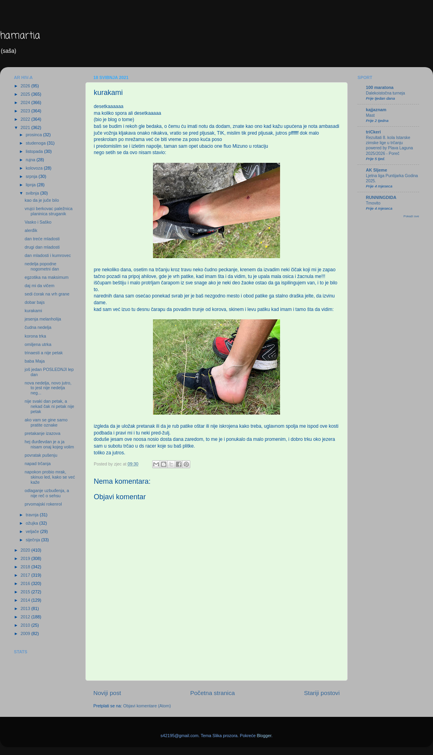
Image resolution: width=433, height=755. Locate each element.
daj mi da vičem (39, 285)
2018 (26, 566)
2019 (26, 558)
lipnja (31, 184)
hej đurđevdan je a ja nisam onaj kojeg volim (49, 444)
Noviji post (107, 692)
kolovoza (35, 168)
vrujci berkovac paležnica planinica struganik (49, 211)
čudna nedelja (38, 327)
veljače (33, 531)
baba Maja (34, 361)
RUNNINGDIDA (381, 197)
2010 (26, 625)
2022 (26, 119)
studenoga (36, 143)
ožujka (32, 523)
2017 (26, 575)
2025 (26, 94)
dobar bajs (34, 302)
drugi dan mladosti (42, 247)
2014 (26, 600)
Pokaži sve (411, 216)
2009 (26, 633)
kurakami (33, 310)
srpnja (32, 176)
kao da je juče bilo (42, 200)
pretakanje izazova (42, 433)
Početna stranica (212, 692)
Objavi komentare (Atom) (147, 705)
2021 (26, 127)
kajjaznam (376, 109)
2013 (26, 608)
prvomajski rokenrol (43, 504)
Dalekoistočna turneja (385, 93)
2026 (26, 85)
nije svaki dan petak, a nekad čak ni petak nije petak (49, 406)
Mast (370, 115)
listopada (35, 151)
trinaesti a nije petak (44, 352)
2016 (26, 583)
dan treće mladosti (42, 238)
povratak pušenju (41, 455)
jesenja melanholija (43, 319)
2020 (26, 550)
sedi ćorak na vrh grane (47, 294)
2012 (26, 616)
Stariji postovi (322, 692)
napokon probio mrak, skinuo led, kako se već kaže (50, 477)
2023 (26, 110)
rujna (31, 159)
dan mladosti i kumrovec (48, 255)
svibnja (33, 193)
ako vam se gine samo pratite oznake (46, 422)
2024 (26, 102)
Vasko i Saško (38, 222)
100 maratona (380, 87)
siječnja (33, 539)
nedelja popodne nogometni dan (42, 266)
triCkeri (373, 131)
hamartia (20, 36)
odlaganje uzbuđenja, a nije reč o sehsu (47, 493)
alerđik (31, 230)
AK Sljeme (376, 170)
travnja (33, 514)
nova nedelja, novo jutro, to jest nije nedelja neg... (48, 388)
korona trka (35, 336)
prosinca (34, 134)
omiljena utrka (38, 344)
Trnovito (373, 203)
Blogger (264, 735)
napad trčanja (37, 463)
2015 (26, 591)
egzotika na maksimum (46, 277)
